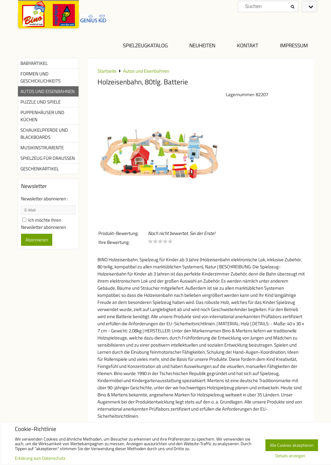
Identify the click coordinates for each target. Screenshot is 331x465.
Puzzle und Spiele (40, 101)
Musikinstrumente (42, 147)
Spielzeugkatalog (145, 45)
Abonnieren (36, 239)
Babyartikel (34, 63)
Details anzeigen (290, 456)
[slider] (160, 241)
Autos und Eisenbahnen (47, 91)
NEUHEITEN (202, 45)
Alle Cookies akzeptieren (292, 445)
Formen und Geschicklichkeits (40, 77)
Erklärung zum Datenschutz (40, 458)
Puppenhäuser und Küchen (42, 116)
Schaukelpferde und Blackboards (44, 133)
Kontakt (247, 45)
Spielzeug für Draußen (47, 158)
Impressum (294, 45)
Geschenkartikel (39, 168)
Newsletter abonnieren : (44, 198)
